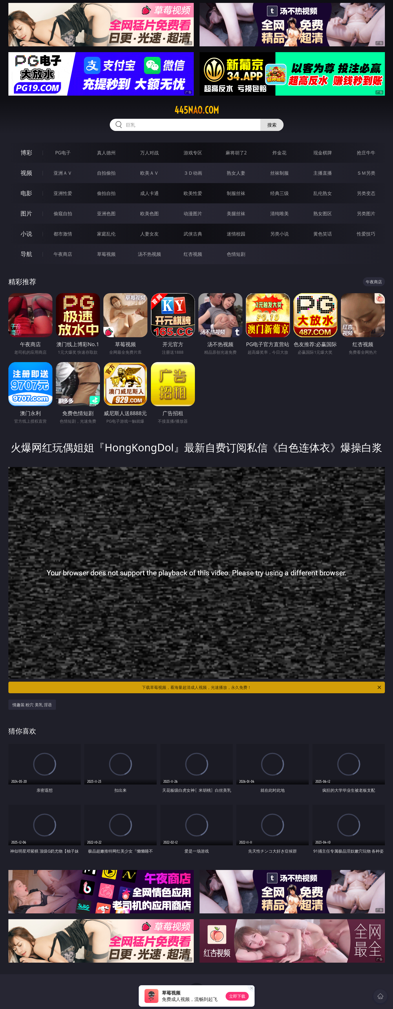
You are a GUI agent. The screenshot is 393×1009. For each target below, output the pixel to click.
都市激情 (63, 234)
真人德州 (106, 152)
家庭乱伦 (106, 234)
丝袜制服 (279, 173)
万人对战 (149, 152)
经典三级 (279, 193)
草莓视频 (106, 254)
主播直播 (322, 173)
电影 (26, 193)
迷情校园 (236, 234)
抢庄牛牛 (366, 152)
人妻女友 (149, 234)
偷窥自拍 (63, 213)
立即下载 (237, 996)
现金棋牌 (322, 152)
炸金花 (279, 152)
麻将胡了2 (236, 152)
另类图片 (366, 213)
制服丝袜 (236, 193)
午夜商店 (63, 254)
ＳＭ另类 (366, 173)
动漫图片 (193, 213)
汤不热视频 (149, 254)
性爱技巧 (366, 234)
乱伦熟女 (322, 193)
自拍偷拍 (106, 173)
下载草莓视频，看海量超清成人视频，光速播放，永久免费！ (262, 687)
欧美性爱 (193, 193)
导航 (26, 254)
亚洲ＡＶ (63, 173)
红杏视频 (193, 254)
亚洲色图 (106, 213)
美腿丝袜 (236, 213)
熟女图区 (322, 213)
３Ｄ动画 (193, 173)
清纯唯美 (279, 213)
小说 (26, 234)
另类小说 (279, 234)
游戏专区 (193, 152)
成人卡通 (149, 193)
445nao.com (196, 110)
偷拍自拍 (106, 193)
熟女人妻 (236, 173)
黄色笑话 (322, 234)
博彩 (26, 152)
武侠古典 (193, 234)
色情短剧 (236, 254)
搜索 (272, 125)
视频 (26, 173)
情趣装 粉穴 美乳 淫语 (32, 704)
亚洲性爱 (63, 193)
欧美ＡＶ (149, 173)
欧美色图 (149, 213)
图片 (26, 213)
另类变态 (366, 193)
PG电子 (63, 152)
